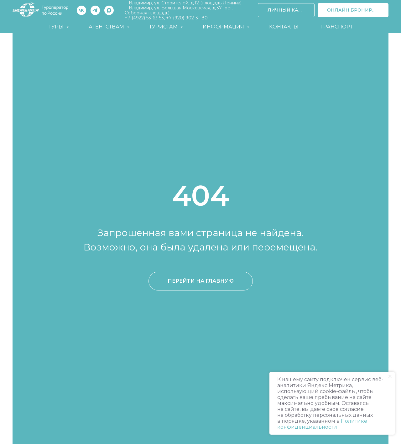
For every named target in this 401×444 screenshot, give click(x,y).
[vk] (81, 10)
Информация (224, 27)
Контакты (284, 27)
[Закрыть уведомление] (390, 376)
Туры (57, 27)
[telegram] (95, 10)
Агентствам (107, 27)
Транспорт (336, 27)
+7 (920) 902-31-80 (187, 18)
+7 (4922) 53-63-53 (144, 18)
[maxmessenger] (109, 10)
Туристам (164, 27)
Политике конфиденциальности (322, 424)
